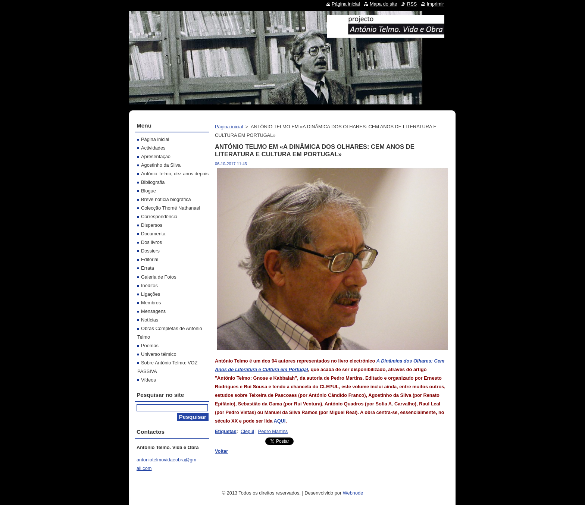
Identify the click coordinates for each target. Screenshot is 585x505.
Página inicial (229, 126)
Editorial (149, 259)
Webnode (353, 493)
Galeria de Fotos (158, 277)
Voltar (221, 451)
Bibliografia (153, 182)
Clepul (247, 431)
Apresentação (156, 156)
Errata (147, 268)
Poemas (150, 345)
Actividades (153, 148)
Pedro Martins (273, 431)
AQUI (279, 421)
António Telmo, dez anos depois (175, 173)
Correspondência (159, 216)
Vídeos (148, 380)
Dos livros (151, 242)
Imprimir (435, 4)
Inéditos (149, 285)
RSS (412, 4)
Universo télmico (158, 354)
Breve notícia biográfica (166, 199)
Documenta (153, 233)
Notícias (149, 320)
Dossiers (150, 251)
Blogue (148, 191)
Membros (151, 302)
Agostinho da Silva (161, 165)
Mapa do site (383, 4)
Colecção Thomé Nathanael (170, 208)
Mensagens (153, 311)
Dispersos (151, 225)
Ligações (150, 294)
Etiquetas (226, 431)
